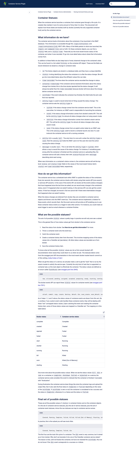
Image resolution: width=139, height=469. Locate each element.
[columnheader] (48, 316)
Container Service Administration (62, 12)
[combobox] (122, 4)
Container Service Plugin (16, 4)
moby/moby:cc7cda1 (55, 258)
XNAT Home (89, 3)
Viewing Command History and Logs (83, 12)
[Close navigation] (29, 12)
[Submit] (111, 3)
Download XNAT (100, 3)
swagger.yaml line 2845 (69, 270)
